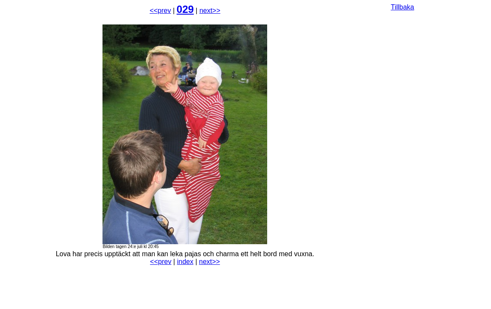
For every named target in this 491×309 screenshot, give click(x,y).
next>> (209, 10)
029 (185, 9)
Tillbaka (402, 7)
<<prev (160, 10)
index (185, 261)
